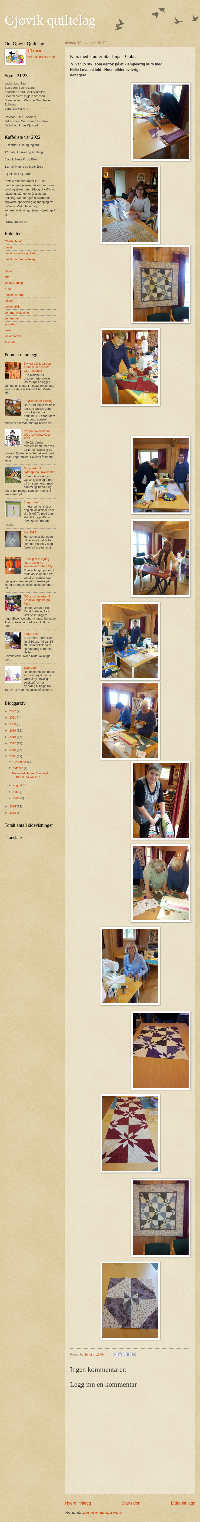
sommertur (12, 318)
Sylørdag (30, 667)
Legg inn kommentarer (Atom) (102, 1512)
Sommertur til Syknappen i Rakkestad (39, 470)
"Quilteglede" (13, 241)
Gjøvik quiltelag (50, 20)
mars (16, 798)
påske (9, 300)
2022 (13, 711)
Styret (37, 50)
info (7, 277)
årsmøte (10, 342)
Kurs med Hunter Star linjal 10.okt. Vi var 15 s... (30, 775)
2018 (13, 737)
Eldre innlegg (183, 1503)
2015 (13, 756)
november (20, 761)
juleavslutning (14, 283)
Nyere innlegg (78, 1503)
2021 (13, 717)
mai (15, 791)
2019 (13, 730)
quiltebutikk (12, 306)
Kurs (8, 289)
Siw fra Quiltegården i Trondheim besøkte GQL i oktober (38, 367)
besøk (9, 247)
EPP (8, 265)
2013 (13, 812)
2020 (13, 724)
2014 (13, 806)
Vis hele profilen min (41, 56)
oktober (18, 768)
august (18, 785)
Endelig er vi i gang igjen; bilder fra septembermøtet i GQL (39, 562)
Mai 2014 (30, 532)
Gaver (9, 271)
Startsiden (130, 1503)
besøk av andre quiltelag (21, 253)
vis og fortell (13, 336)
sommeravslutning (17, 312)
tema (8, 330)
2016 (13, 750)
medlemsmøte (14, 294)
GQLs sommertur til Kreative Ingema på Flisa (37, 600)
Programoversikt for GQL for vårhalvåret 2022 (37, 434)
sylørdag (10, 324)
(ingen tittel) (31, 502)
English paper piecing (38, 401)
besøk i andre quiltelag (20, 259)
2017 (13, 743)
